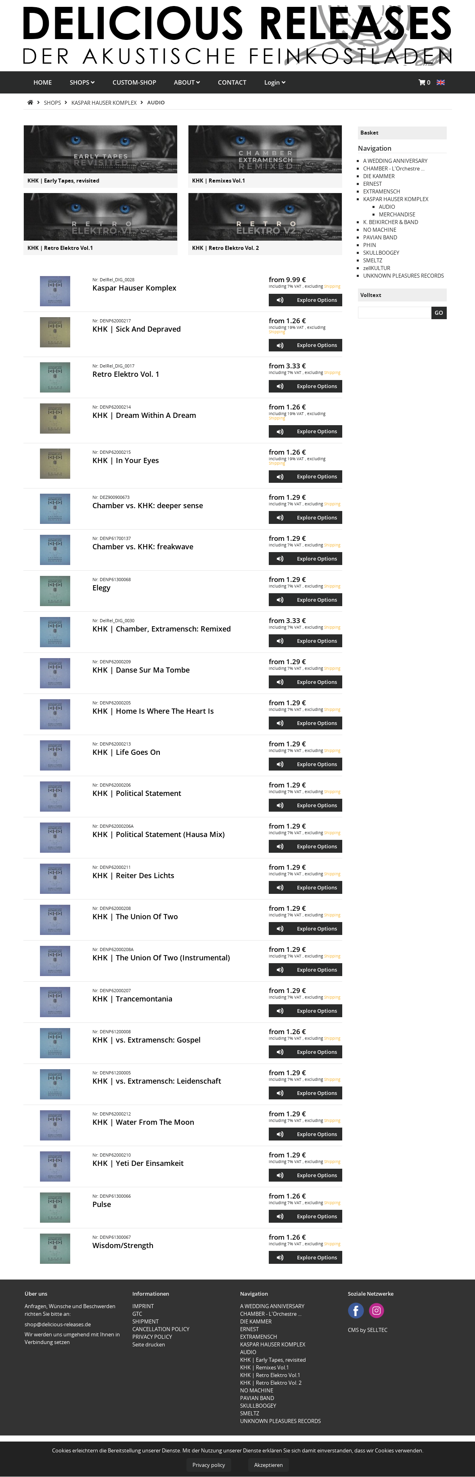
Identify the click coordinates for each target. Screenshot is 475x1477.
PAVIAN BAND (380, 237)
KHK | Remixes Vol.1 (218, 180)
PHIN (369, 245)
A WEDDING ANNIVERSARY (395, 160)
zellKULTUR (376, 268)
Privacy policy (209, 1465)
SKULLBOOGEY (381, 252)
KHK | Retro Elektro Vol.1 (60, 247)
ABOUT (187, 82)
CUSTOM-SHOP (134, 82)
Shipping (332, 286)
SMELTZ (372, 260)
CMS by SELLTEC (367, 1330)
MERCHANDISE (397, 214)
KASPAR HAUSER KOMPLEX (104, 102)
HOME (42, 82)
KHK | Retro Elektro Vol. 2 (225, 247)
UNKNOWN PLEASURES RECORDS (403, 275)
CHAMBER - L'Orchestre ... (394, 168)
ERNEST (372, 183)
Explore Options (317, 299)
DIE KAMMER (379, 176)
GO (439, 312)
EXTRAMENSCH (381, 191)
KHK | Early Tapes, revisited (63, 180)
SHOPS (82, 82)
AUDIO (156, 102)
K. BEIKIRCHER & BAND (390, 222)
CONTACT (232, 82)
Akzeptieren (268, 1465)
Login (274, 82)
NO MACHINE (379, 229)
